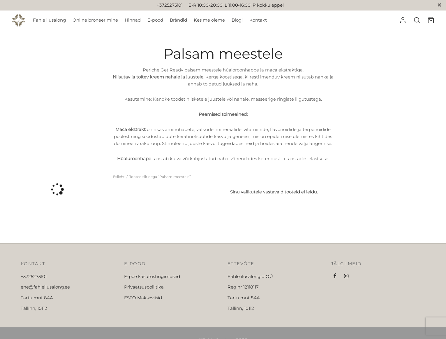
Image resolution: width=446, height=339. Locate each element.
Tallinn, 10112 (34, 308)
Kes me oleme (209, 20)
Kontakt (258, 20)
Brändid (178, 20)
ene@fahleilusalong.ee (45, 287)
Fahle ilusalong (49, 20)
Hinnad (133, 20)
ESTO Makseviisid (143, 297)
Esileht (119, 176)
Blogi (237, 20)
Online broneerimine (95, 20)
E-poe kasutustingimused (152, 276)
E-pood (155, 20)
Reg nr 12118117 (243, 287)
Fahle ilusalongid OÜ (250, 276)
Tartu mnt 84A (37, 297)
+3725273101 (34, 276)
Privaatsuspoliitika (144, 287)
